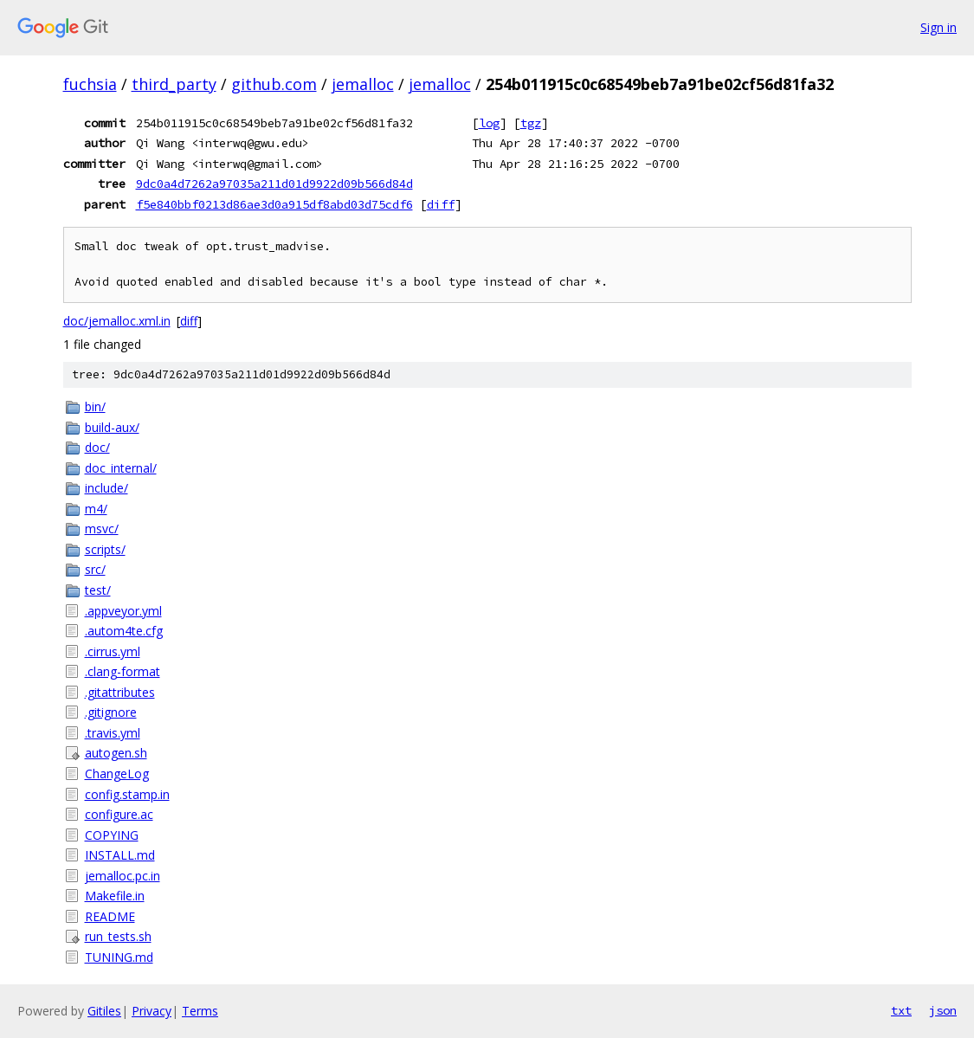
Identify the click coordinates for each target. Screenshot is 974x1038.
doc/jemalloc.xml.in (117, 321)
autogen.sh (116, 753)
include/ (106, 488)
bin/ (95, 406)
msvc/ (102, 528)
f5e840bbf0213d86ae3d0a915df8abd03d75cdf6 (274, 204)
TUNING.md (119, 957)
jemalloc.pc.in (122, 875)
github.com (274, 84)
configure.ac (119, 814)
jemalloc (363, 84)
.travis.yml (112, 733)
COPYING (112, 835)
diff (441, 204)
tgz (530, 123)
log (489, 123)
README (110, 916)
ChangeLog (117, 773)
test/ (98, 590)
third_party (174, 84)
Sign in (938, 27)
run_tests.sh (118, 936)
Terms (200, 1011)
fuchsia (90, 84)
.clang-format (122, 671)
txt (901, 1010)
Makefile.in (115, 895)
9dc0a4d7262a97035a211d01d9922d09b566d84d (274, 183)
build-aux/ (112, 427)
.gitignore (111, 712)
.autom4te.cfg (124, 630)
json (943, 1010)
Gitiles (104, 1011)
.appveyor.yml (123, 611)
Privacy (151, 1011)
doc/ (97, 447)
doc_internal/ (121, 468)
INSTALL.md (120, 855)
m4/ (96, 508)
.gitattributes (120, 692)
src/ (95, 569)
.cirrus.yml (112, 651)
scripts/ (105, 549)
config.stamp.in (127, 794)
